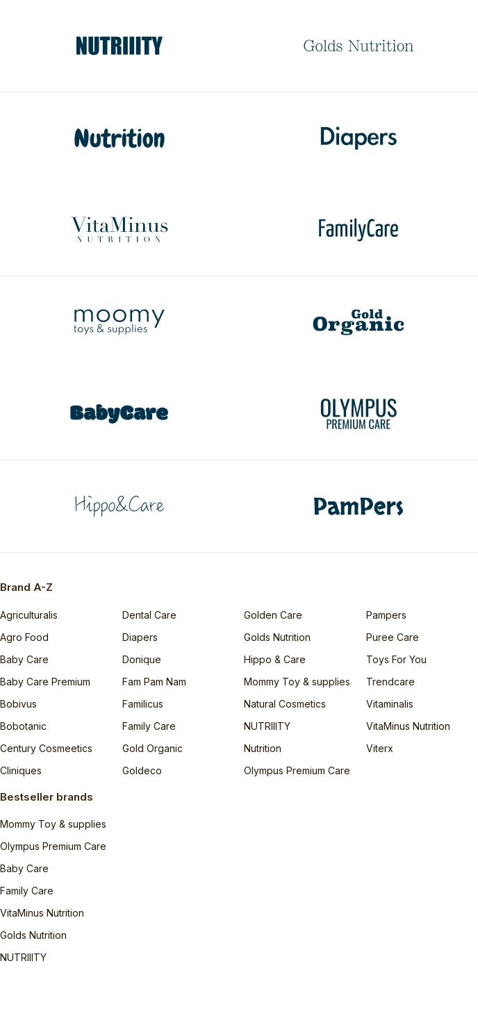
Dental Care (149, 615)
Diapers (140, 637)
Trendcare (390, 681)
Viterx (379, 748)
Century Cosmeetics (46, 748)
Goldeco (142, 770)
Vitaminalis (389, 704)
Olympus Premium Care (297, 770)
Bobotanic (23, 726)
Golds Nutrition (277, 637)
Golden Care (273, 615)
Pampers (386, 615)
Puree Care (392, 637)
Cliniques (21, 770)
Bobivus (18, 704)
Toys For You (396, 659)
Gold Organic (152, 748)
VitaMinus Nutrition (408, 726)
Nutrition (262, 748)
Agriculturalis (29, 615)
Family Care (149, 726)
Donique (141, 659)
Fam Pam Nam (154, 681)
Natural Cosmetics (285, 704)
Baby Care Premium (45, 681)
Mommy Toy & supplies (297, 681)
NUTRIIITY (267, 726)
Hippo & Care (275, 659)
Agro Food (24, 637)
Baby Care (24, 659)
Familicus (142, 704)
